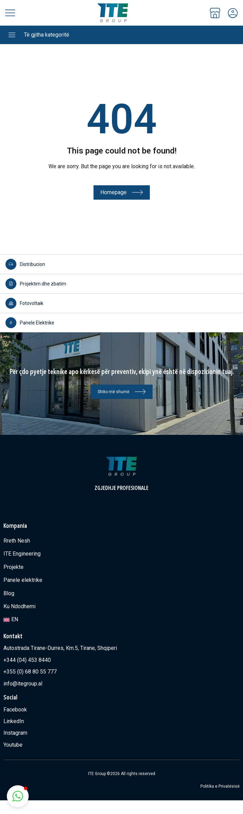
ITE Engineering (22, 553)
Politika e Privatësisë (220, 786)
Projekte (13, 567)
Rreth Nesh (16, 540)
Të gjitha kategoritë (46, 34)
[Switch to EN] (121, 619)
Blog (8, 593)
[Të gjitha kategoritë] (12, 35)
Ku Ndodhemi (19, 606)
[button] (18, 796)
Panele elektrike (22, 580)
